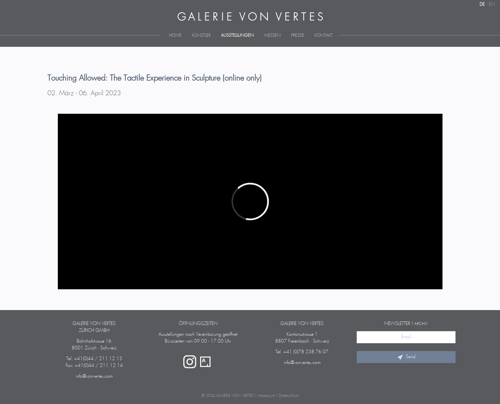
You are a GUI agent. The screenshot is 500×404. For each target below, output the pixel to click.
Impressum (266, 396)
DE (482, 4)
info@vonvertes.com (94, 376)
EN (492, 4)
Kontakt (323, 35)
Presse (297, 35)
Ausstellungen (237, 35)
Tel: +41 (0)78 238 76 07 (302, 352)
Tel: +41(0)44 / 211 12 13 (94, 358)
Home (175, 35)
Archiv (421, 324)
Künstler (201, 35)
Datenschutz (289, 396)
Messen (272, 35)
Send (406, 356)
